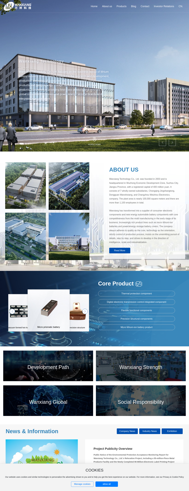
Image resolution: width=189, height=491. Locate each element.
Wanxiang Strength (140, 367)
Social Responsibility (141, 402)
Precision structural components (137, 319)
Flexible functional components (136, 310)
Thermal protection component (136, 293)
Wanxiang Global (48, 402)
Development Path (48, 367)
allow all (107, 484)
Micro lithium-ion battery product (137, 327)
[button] (21, 143)
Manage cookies (82, 484)
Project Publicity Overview (113, 448)
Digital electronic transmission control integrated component (136, 302)
